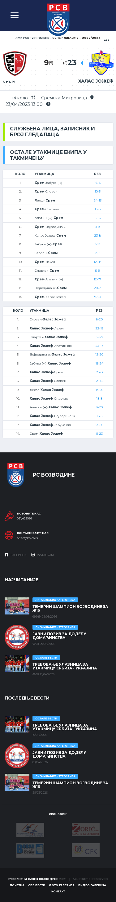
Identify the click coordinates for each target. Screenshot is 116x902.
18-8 (99, 399)
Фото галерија (62, 885)
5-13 (97, 244)
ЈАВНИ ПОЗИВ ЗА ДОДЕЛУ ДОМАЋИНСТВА (59, 636)
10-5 (98, 191)
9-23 (97, 297)
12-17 (97, 279)
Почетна (17, 885)
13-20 (99, 390)
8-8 (97, 227)
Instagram (42, 555)
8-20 (99, 319)
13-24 (99, 363)
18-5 (99, 416)
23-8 (97, 235)
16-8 (97, 183)
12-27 (99, 337)
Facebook (16, 555)
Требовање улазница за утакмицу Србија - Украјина (64, 666)
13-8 (98, 209)
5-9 (97, 271)
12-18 (97, 262)
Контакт (58, 891)
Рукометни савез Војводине (33, 879)
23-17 (99, 346)
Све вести (36, 885)
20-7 (97, 288)
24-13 (97, 200)
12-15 (97, 253)
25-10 (99, 425)
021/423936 (24, 518)
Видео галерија (92, 885)
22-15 (99, 328)
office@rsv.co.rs (27, 538)
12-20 (99, 354)
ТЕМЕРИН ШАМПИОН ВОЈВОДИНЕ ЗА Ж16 (70, 608)
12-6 (97, 218)
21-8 (99, 381)
